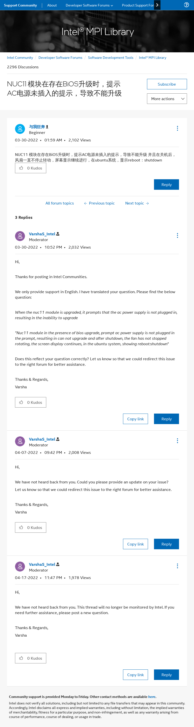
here (152, 696)
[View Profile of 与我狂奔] (38, 127)
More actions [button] (162, 98)
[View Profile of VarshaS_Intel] (44, 234)
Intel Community (20, 57)
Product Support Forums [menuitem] (141, 5)
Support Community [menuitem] (20, 5)
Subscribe (167, 84)
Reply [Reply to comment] (167, 419)
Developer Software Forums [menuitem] (88, 5)
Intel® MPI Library (152, 57)
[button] (177, 128)
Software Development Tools (111, 57)
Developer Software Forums (60, 57)
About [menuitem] (52, 5)
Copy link (135, 419)
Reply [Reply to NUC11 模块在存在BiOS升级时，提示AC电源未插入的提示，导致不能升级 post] (167, 184)
